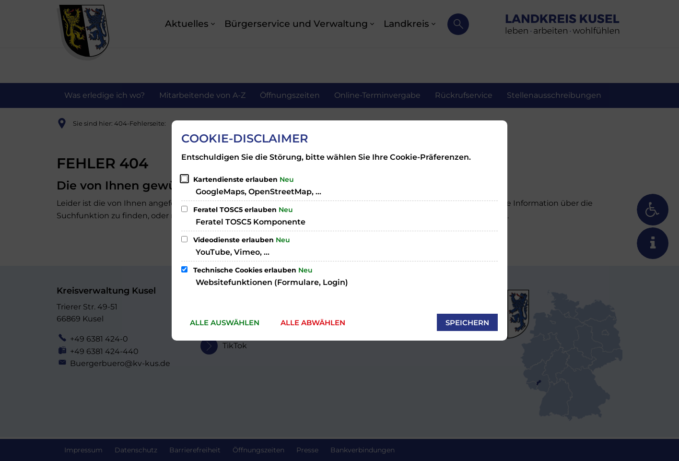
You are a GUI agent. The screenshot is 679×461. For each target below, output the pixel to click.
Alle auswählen (224, 322)
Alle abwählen (313, 322)
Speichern (467, 322)
